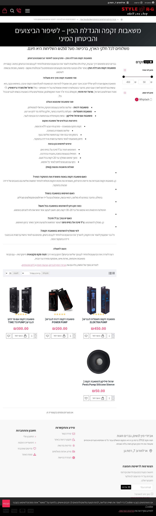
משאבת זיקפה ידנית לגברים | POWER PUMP (59, 321)
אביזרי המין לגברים (57, 265)
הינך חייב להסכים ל (141, 496)
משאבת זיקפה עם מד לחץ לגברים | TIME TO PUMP (21, 321)
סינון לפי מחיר (147, 70)
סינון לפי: (45, 273)
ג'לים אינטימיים (28, 265)
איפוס (147, 61)
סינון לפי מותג (147, 93)
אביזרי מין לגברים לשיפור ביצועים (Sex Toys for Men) (98, 19)
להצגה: (15, 273)
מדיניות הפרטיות (126, 510)
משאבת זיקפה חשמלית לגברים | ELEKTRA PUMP (98, 321)
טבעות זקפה (42, 265)
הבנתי (6, 503)
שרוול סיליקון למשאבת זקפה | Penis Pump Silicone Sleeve (98, 383)
